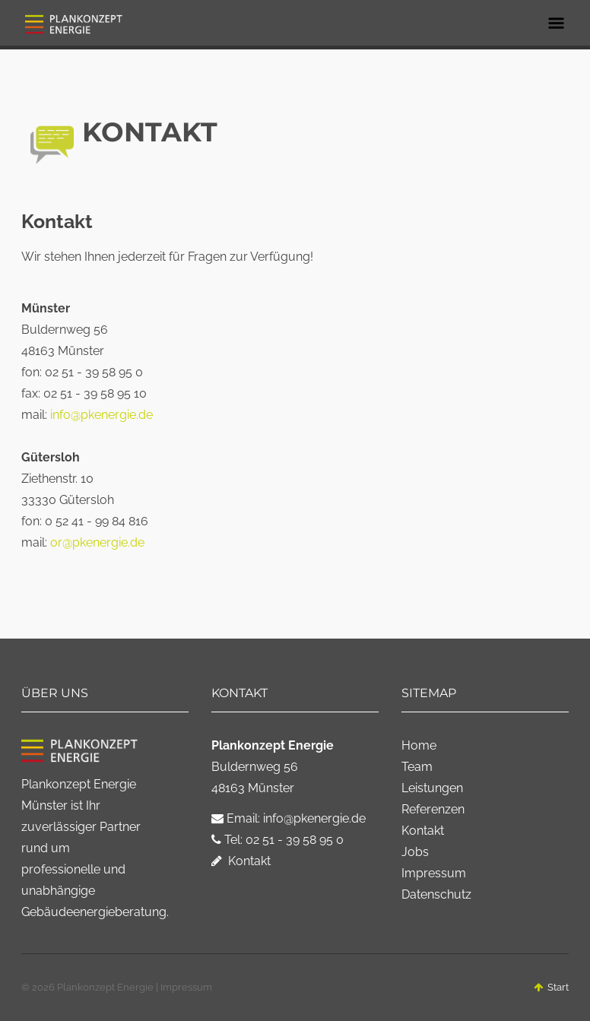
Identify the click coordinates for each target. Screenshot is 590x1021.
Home (418, 745)
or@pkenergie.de (97, 542)
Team (417, 766)
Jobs (415, 852)
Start (551, 987)
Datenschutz (436, 894)
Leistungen (432, 788)
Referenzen (433, 809)
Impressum (433, 873)
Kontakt (241, 861)
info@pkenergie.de (101, 414)
